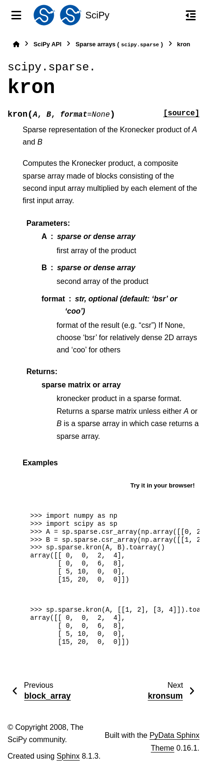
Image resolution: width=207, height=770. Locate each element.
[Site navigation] (16, 15)
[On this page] (190, 15)
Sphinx (68, 756)
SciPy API (47, 44)
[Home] (16, 44)
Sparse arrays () (119, 45)
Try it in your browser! (162, 485)
